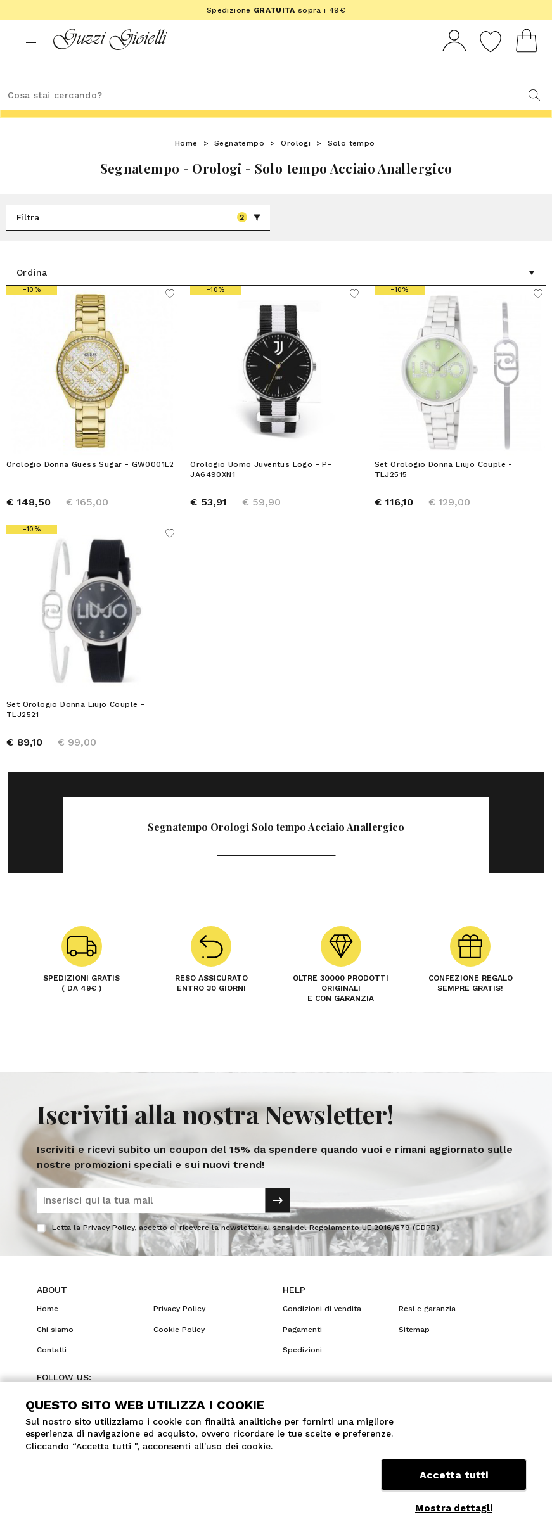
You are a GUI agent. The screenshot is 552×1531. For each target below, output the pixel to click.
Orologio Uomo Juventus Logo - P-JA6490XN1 (260, 492)
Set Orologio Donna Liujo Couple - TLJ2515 (444, 492)
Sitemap (414, 1353)
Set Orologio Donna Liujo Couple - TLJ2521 (75, 732)
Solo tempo (351, 166)
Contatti (52, 1373)
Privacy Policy (108, 1251)
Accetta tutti (454, 1479)
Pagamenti (302, 1353)
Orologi (296, 166)
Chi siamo (55, 1353)
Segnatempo (239, 166)
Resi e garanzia (427, 1332)
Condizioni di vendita (322, 1332)
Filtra (138, 241)
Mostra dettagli (453, 1508)
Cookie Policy (179, 1353)
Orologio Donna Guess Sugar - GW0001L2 (90, 487)
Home (186, 166)
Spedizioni (302, 1373)
